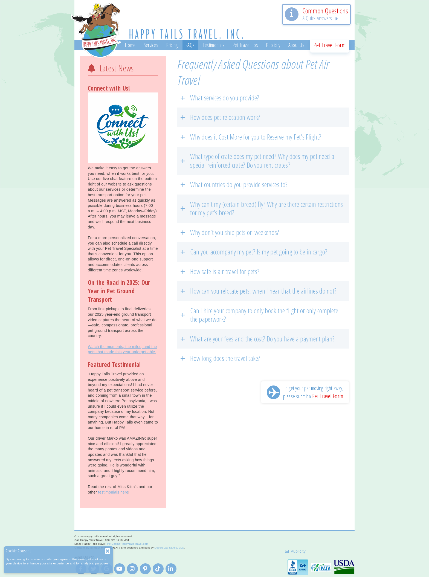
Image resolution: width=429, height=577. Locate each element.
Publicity (298, 551)
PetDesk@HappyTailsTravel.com (128, 543)
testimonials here (113, 492)
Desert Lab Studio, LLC (169, 547)
